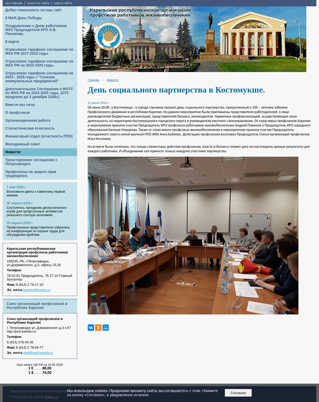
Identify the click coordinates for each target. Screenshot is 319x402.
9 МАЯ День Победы (23, 18)
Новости (13, 152)
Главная (93, 80)
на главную (13, 3)
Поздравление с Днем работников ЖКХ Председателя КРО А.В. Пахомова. (36, 30)
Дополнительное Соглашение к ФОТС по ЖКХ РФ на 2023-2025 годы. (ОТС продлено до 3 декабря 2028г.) (39, 93)
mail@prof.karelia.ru (38, 353)
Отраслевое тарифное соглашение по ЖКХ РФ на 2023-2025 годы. (39, 63)
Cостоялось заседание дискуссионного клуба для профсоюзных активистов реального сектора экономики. (37, 211)
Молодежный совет (22, 144)
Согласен (238, 393)
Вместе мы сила (20, 105)
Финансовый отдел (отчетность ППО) (39, 136)
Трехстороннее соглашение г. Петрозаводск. (31, 162)
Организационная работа (28, 121)
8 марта (12, 42)
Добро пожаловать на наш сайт (33, 10)
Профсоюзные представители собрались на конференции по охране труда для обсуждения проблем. (38, 231)
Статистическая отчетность (30, 128)
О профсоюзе (17, 113)
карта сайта (63, 3)
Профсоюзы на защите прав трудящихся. (30, 174)
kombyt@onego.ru (37, 290)
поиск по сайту (38, 3)
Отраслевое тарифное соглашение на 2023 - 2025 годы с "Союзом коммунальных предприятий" (39, 77)
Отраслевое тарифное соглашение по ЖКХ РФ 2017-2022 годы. (39, 51)
